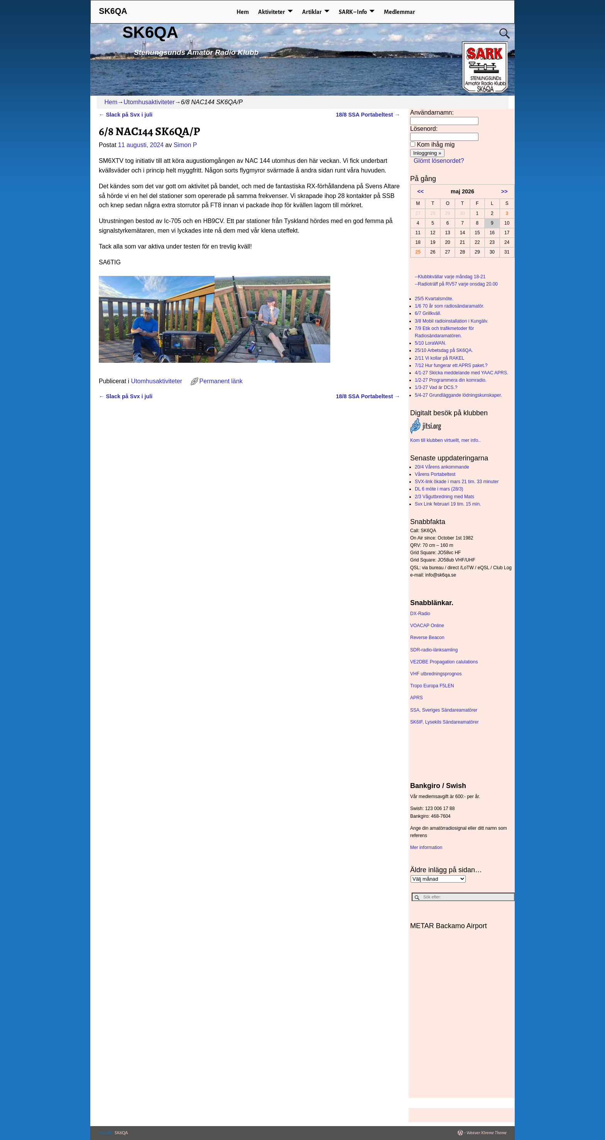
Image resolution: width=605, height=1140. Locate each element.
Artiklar (312, 12)
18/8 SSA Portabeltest (368, 115)
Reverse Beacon (427, 637)
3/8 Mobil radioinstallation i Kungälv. (451, 321)
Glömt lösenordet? (439, 160)
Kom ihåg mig (436, 144)
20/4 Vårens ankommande (442, 467)
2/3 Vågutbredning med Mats (444, 496)
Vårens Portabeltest (435, 474)
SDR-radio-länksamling (434, 650)
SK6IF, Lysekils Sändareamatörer (444, 722)
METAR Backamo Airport (448, 926)
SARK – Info (353, 12)
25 (418, 252)
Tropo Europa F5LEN (432, 685)
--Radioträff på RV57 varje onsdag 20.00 (456, 284)
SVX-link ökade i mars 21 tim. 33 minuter (457, 481)
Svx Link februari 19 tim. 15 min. (448, 504)
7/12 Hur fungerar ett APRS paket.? (451, 365)
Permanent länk (221, 381)
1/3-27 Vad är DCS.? (436, 387)
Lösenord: (424, 128)
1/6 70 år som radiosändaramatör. (449, 306)
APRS (416, 697)
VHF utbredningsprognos (435, 674)
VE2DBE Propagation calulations (444, 662)
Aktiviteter (271, 12)
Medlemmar (399, 12)
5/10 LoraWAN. (430, 343)
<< (420, 191)
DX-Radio (420, 613)
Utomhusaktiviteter (149, 102)
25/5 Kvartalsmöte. (434, 298)
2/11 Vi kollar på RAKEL (440, 358)
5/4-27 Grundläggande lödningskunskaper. (458, 395)
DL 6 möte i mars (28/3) (439, 489)
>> (504, 191)
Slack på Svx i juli (125, 115)
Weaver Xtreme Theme (486, 1132)
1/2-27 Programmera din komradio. (451, 380)
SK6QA (150, 32)
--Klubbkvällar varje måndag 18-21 (450, 276)
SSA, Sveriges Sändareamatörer (443, 710)
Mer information (426, 847)
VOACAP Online (427, 625)
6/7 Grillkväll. (428, 313)
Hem (243, 12)
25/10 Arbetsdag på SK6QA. (444, 350)
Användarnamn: (432, 112)
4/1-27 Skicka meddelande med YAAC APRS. (461, 372)
